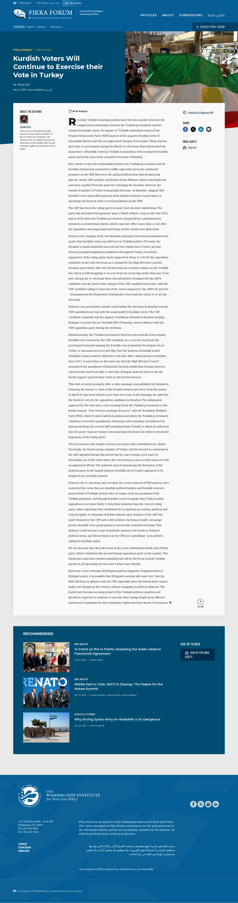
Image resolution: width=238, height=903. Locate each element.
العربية (49, 89)
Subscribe (23, 850)
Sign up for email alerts (197, 655)
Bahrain (41, 26)
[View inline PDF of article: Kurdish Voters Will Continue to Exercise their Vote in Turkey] (200, 112)
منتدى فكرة (216, 15)
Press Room (24, 847)
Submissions (191, 15)
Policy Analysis (23, 49)
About (168, 15)
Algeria (31, 26)
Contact (22, 843)
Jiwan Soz (23, 84)
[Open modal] (210, 27)
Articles (148, 15)
